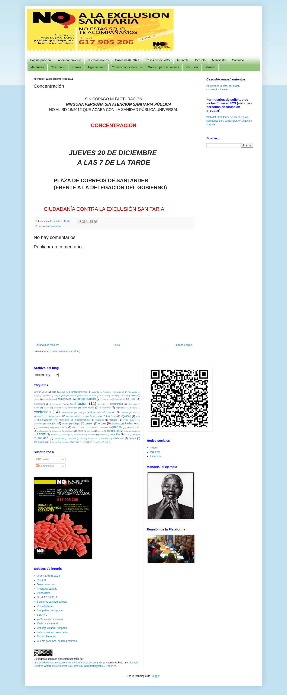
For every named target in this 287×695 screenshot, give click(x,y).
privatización (134, 427)
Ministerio (38, 424)
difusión (80, 403)
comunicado (65, 399)
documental (116, 403)
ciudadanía (48, 399)
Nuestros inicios (98, 60)
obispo (76, 423)
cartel (113, 395)
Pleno (74, 427)
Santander (59, 438)
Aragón (57, 395)
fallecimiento (67, 412)
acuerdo (95, 392)
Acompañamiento (69, 60)
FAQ (80, 412)
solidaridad (118, 438)
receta (100, 431)
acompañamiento (78, 391)
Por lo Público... (46, 606)
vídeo (98, 442)
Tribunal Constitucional (60, 442)
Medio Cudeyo (130, 420)
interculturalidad (73, 416)
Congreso (106, 399)
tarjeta (132, 438)
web (106, 442)
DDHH (133, 399)
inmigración (39, 416)
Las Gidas (111, 416)
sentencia (92, 438)
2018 (62, 392)
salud (127, 434)
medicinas (99, 420)
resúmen (103, 434)
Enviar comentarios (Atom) (65, 351)
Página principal (41, 60)
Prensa (76, 67)
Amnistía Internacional (113, 392)
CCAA (36, 399)
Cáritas (103, 395)
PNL (83, 427)
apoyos (46, 395)
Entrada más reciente (47, 345)
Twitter (154, 447)
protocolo (69, 431)
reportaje (66, 434)
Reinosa (54, 434)
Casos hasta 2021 (127, 60)
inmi (135, 412)
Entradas (42, 459)
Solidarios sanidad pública (52, 601)
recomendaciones (132, 431)
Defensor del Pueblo (59, 404)
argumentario (70, 395)
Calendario (58, 67)
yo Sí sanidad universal (50, 619)
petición (63, 427)
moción (51, 423)
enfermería (88, 407)
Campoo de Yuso (88, 395)
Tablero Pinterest (46, 636)
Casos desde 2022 (157, 60)
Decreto (200, 60)
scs (81, 438)
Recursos (192, 67)
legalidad (126, 416)
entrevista (105, 407)
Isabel (87, 416)
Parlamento (132, 423)
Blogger (155, 676)
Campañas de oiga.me (50, 610)
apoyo (36, 395)
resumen (92, 434)
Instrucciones (55, 416)
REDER (41, 434)
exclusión (42, 412)
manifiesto (64, 419)
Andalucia (132, 392)
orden (102, 423)
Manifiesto (219, 60)
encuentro (72, 408)
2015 (54, 392)
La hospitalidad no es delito (52, 632)
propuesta (56, 431)
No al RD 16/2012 (47, 597)
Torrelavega (40, 442)
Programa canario (47, 588)
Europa (133, 408)
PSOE (80, 431)
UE (84, 442)
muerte (65, 424)
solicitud (105, 438)
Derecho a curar (46, 584)
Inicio (117, 345)
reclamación (113, 431)
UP (90, 442)
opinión (89, 423)
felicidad (91, 412)
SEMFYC (42, 614)
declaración (39, 404)
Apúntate (183, 60)
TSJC (76, 442)
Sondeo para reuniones (163, 67)
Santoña (72, 438)
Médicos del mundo (48, 623)
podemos (104, 427)
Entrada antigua (183, 345)
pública (90, 431)
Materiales (37, 67)
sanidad (43, 438)
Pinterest (155, 451)
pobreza (92, 427)
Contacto (238, 60)
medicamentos (82, 419)
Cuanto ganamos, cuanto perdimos (57, 641)
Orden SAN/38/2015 (48, 575)
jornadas (97, 416)
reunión (115, 434)
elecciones (59, 408)
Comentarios (45, 466)
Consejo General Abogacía (52, 628)
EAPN (46, 408)
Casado (123, 395)
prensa (117, 427)
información (108, 412)
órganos (116, 423)
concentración (53, 226)
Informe (124, 412)
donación (133, 404)
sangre (136, 434)
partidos (42, 427)
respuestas (79, 434)
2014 (44, 391)
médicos (113, 419)
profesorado (42, 431)
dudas (36, 408)
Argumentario (96, 67)
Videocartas (43, 593)
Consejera (120, 399)
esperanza (121, 408)
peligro (52, 427)
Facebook (155, 456)
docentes (102, 404)
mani (138, 416)
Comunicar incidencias (127, 67)
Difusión (209, 67)
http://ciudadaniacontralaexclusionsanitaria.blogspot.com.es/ (68, 662)
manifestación (45, 419)
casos (133, 395)
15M (36, 392)
